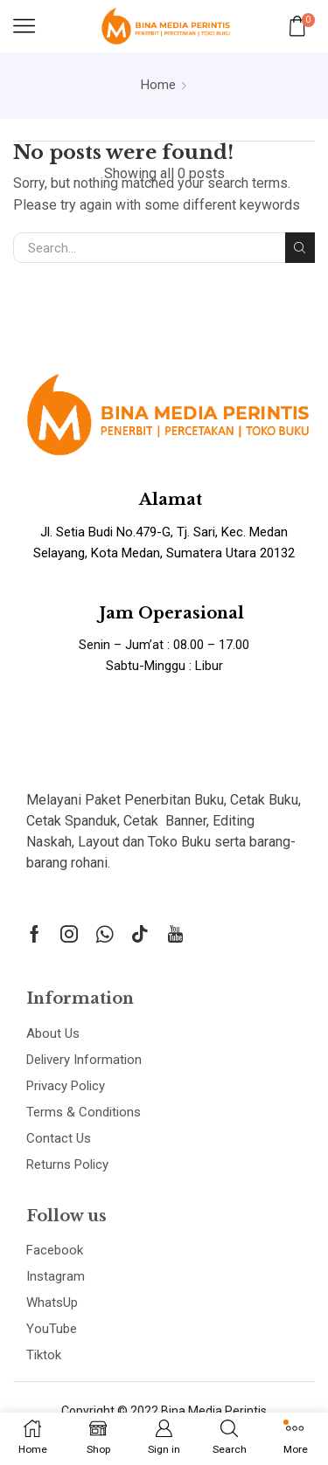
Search (300, 247)
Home (158, 85)
